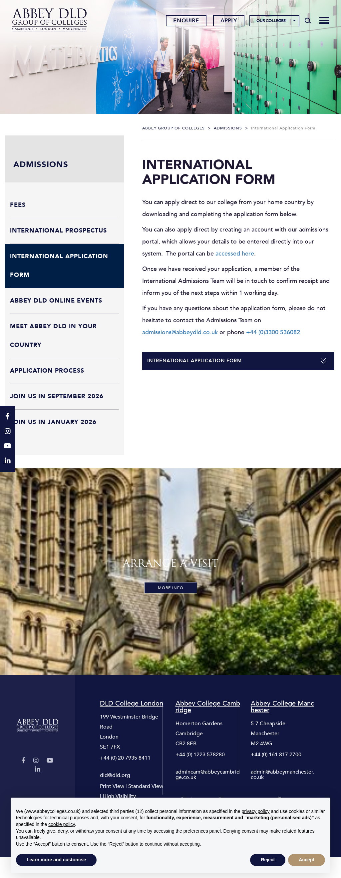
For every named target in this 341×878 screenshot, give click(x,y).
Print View (112, 786)
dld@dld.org (115, 775)
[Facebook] (23, 761)
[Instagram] (36, 761)
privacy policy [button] (256, 811)
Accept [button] (306, 859)
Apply (228, 21)
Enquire (185, 21)
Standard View (145, 786)
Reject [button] (268, 859)
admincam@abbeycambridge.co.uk (207, 774)
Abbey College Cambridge (207, 707)
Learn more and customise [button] (56, 859)
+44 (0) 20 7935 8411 (125, 758)
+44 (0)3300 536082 (273, 332)
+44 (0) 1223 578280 (200, 754)
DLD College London (131, 703)
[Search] (307, 21)
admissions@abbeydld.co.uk (180, 332)
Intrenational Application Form (194, 361)
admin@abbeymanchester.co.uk (282, 774)
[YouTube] (50, 761)
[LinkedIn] (38, 770)
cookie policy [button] (61, 824)
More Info (170, 587)
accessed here (234, 254)
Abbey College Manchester (282, 707)
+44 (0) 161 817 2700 (276, 754)
